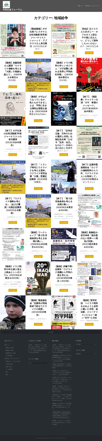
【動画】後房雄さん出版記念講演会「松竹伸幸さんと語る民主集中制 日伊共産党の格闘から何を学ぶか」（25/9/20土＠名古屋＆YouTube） (61, 414)
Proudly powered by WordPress (43, 438)
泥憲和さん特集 (9, 350)
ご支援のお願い (9, 364)
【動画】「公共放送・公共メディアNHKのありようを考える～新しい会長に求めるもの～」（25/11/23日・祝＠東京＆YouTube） (61, 388)
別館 (6, 374)
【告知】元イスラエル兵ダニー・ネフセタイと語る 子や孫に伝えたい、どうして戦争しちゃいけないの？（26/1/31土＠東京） (61, 380)
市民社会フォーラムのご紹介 (12, 361)
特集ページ (80, 5)
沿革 (6, 371)
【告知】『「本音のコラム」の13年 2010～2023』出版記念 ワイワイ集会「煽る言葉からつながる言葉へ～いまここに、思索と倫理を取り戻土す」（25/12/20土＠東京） (38, 348)
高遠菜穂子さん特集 (10, 353)
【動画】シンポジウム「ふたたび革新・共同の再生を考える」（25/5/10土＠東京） (61, 422)
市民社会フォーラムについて (92, 5)
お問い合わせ (8, 366)
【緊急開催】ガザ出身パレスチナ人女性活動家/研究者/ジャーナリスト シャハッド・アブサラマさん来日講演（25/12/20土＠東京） (61, 358)
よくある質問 (8, 369)
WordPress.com (62, 438)
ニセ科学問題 (8, 355)
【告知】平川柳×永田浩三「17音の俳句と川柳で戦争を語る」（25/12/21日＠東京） (61, 365)
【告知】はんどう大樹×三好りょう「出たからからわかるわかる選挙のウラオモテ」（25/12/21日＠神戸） (61, 372)
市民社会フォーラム (12, 9)
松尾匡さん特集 (9, 347)
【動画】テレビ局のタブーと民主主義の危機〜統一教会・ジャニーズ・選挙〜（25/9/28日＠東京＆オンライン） (61, 406)
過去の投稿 (51, 332)
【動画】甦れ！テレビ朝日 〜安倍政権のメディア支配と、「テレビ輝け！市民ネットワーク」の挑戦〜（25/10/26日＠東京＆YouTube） (62, 397)
